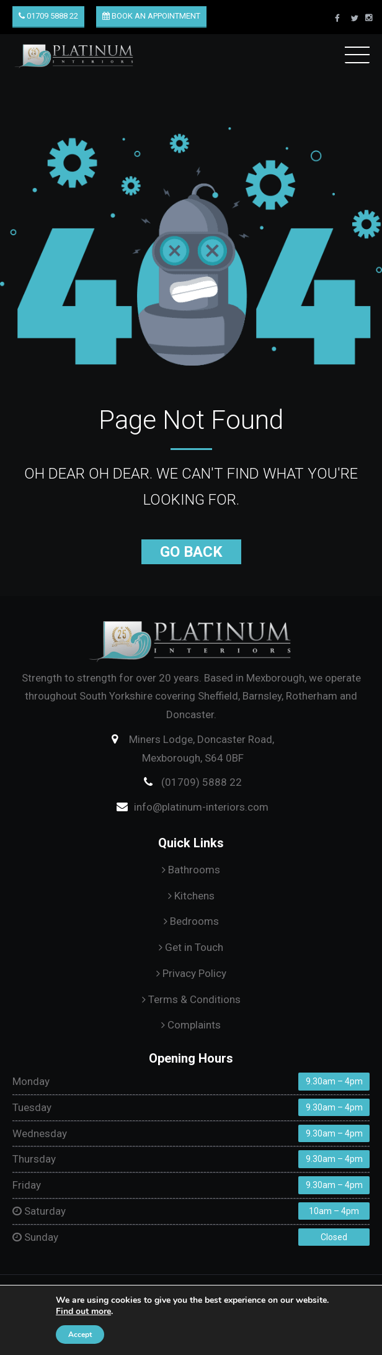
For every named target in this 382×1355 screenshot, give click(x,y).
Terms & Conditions (191, 999)
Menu (357, 52)
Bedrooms (191, 921)
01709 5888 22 (48, 15)
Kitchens (191, 895)
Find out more (83, 1311)
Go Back (191, 551)
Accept (80, 1334)
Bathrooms (191, 869)
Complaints (191, 1025)
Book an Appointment (151, 15)
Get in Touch (191, 947)
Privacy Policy (191, 973)
